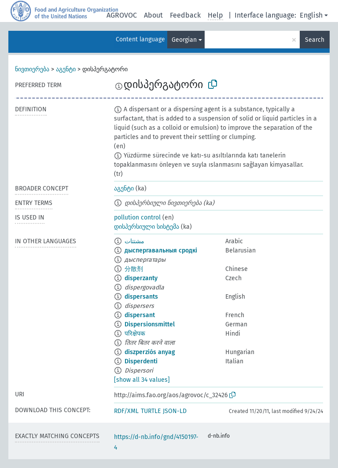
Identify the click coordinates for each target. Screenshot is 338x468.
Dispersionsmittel (150, 324)
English (311, 15)
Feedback (185, 15)
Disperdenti (141, 361)
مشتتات (134, 241)
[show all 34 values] (142, 380)
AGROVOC (122, 15)
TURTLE (151, 411)
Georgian (184, 40)
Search (314, 40)
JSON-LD (175, 411)
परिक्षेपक (135, 333)
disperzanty (141, 278)
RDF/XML (126, 411)
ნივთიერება (32, 69)
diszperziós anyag (150, 352)
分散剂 (134, 269)
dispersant (140, 315)
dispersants (141, 296)
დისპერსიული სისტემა (146, 226)
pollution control (137, 217)
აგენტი (66, 69)
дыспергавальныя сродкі (161, 250)
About (153, 15)
